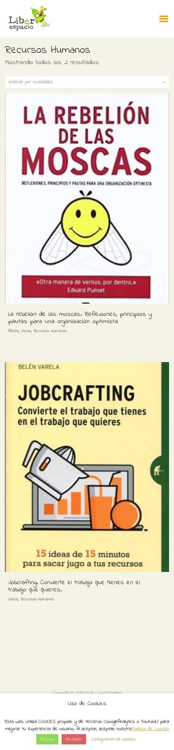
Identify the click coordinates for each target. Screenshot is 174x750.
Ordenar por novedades (87, 82)
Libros (26, 331)
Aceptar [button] (47, 739)
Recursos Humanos (50, 331)
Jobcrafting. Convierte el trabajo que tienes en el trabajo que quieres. (74, 586)
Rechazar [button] (74, 739)
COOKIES (47, 721)
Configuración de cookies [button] (113, 739)
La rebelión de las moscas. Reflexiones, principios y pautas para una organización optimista (80, 318)
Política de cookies (150, 728)
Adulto (13, 331)
